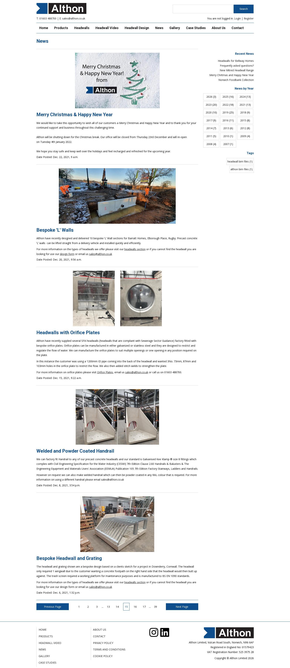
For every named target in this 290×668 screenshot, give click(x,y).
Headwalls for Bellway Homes (236, 61)
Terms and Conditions (109, 649)
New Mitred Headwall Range (237, 70)
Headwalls (81, 28)
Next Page (182, 606)
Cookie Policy (102, 656)
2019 (225, 112)
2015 (243, 120)
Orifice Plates (105, 372)
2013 (226, 128)
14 (117, 606)
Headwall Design (137, 28)
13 (108, 606)
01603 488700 (47, 18)
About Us (218, 28)
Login (237, 18)
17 (144, 606)
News (159, 28)
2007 (226, 144)
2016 (225, 120)
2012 (243, 128)
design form (67, 254)
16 (135, 606)
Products (61, 28)
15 (126, 606)
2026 (209, 96)
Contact (238, 28)
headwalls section (135, 249)
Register (249, 18)
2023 (209, 104)
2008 (209, 144)
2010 (226, 136)
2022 (225, 104)
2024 (242, 96)
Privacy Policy (103, 643)
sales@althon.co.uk (73, 18)
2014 (209, 128)
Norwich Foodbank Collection (236, 80)
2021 (242, 104)
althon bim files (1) (241, 169)
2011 (209, 136)
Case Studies (196, 28)
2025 (225, 96)
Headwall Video (107, 28)
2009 (243, 136)
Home (43, 28)
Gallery (174, 28)
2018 (243, 112)
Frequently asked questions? (237, 65)
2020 (209, 112)
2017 (209, 120)
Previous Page (52, 606)
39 (155, 606)
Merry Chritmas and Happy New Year (231, 75)
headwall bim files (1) (240, 161)
